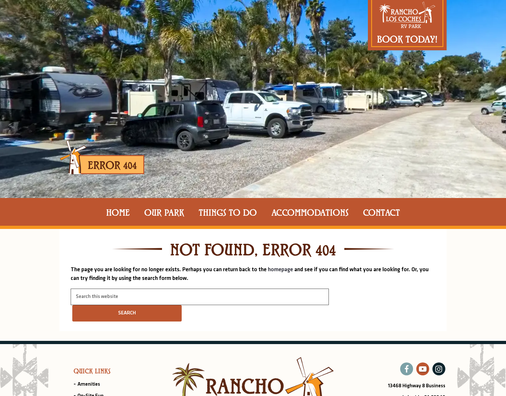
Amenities (88, 384)
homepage (280, 270)
